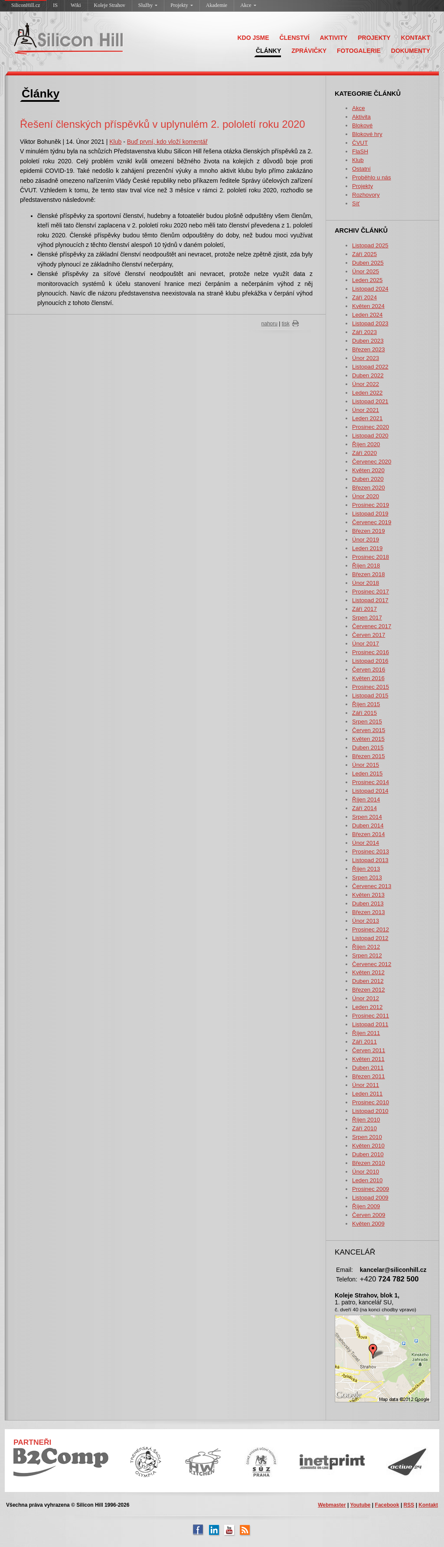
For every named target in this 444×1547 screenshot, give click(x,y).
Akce (248, 5)
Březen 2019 (368, 531)
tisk (286, 324)
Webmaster (332, 1505)
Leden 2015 (367, 773)
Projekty (181, 5)
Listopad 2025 (370, 245)
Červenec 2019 (371, 522)
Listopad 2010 (370, 1111)
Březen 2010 (368, 1163)
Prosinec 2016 (370, 652)
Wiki (76, 5)
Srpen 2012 (367, 955)
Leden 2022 (367, 392)
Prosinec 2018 (370, 557)
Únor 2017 (365, 643)
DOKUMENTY (410, 50)
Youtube (360, 1505)
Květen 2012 (368, 972)
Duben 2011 (368, 1067)
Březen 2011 (368, 1076)
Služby (147, 5)
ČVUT (360, 142)
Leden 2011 (367, 1093)
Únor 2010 (365, 1171)
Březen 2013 (368, 912)
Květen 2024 (368, 306)
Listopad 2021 (370, 401)
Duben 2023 (368, 340)
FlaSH (360, 151)
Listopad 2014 (370, 791)
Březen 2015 (368, 756)
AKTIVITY (334, 37)
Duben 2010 (368, 1154)
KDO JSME (253, 37)
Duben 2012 (368, 981)
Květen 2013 (368, 895)
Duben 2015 (368, 747)
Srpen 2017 (367, 617)
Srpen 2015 (367, 721)
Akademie (216, 5)
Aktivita (361, 117)
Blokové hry (367, 134)
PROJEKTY (374, 37)
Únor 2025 (365, 271)
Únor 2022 (365, 384)
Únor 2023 (365, 358)
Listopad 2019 (370, 513)
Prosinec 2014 (370, 782)
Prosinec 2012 (370, 929)
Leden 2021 (367, 418)
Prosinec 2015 (370, 687)
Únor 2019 (365, 539)
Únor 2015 (365, 765)
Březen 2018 (368, 574)
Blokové (362, 125)
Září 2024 (364, 297)
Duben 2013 (368, 903)
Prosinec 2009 (370, 1189)
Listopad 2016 (370, 661)
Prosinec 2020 (370, 427)
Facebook (387, 1505)
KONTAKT (415, 37)
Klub (358, 160)
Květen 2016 (368, 678)
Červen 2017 (368, 635)
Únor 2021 (365, 410)
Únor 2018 (365, 583)
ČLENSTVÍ (294, 37)
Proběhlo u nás (371, 177)
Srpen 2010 (367, 1137)
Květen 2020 (368, 470)
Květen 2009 (368, 1223)
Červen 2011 (368, 1050)
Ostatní (361, 168)
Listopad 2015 (370, 695)
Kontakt (428, 1505)
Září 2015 (364, 713)
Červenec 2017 (371, 626)
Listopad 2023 (370, 323)
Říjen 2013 (366, 869)
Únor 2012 (365, 998)
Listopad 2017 (370, 600)
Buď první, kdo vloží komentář (167, 141)
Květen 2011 (368, 1059)
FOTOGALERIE (359, 50)
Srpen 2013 (367, 877)
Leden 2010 (367, 1180)
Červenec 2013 (371, 886)
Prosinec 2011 (370, 1015)
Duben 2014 (368, 825)
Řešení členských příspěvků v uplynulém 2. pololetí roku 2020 (162, 124)
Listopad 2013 (370, 860)
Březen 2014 (368, 834)
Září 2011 (364, 1041)
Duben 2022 (368, 375)
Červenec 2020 (371, 461)
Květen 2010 (368, 1145)
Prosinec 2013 (370, 851)
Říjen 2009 (366, 1206)
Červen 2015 (368, 730)
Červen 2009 (368, 1215)
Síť (356, 203)
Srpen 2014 (367, 817)
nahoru (269, 324)
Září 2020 (364, 453)
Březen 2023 (368, 349)
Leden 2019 (367, 548)
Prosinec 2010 (370, 1102)
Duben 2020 (368, 479)
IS (55, 5)
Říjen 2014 (366, 799)
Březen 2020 (368, 487)
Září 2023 (364, 332)
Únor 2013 (365, 921)
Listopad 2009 (370, 1197)
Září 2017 (364, 609)
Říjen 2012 (366, 947)
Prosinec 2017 (370, 591)
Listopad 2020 (370, 435)
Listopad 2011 (370, 1024)
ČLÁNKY (268, 50)
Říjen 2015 (366, 704)
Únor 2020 (365, 496)
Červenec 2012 (371, 964)
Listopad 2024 (370, 288)
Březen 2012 (368, 989)
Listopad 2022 (370, 366)
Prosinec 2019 (370, 505)
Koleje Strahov (109, 5)
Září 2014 (364, 808)
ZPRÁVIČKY (308, 50)
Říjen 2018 (366, 565)
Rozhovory (366, 194)
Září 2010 (364, 1128)
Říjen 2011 (366, 1033)
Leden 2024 (367, 314)
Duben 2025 (368, 262)
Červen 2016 (368, 669)
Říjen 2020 (366, 444)
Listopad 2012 (370, 938)
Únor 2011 (365, 1085)
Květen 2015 (368, 739)
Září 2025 (364, 254)
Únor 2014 (365, 843)
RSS (409, 1505)
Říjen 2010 (366, 1119)
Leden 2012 (367, 1007)
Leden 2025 (367, 280)
